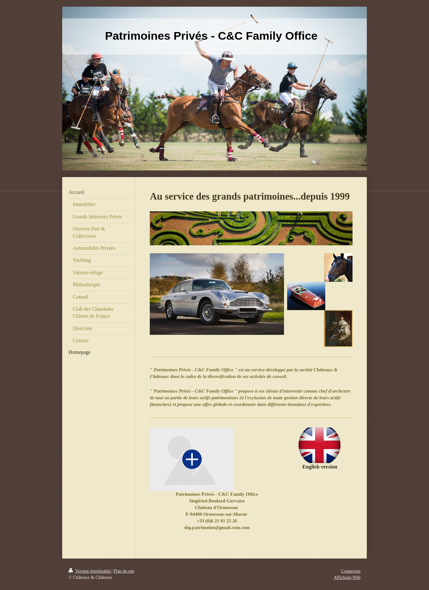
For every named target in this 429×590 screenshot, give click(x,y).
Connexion (350, 571)
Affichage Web (347, 577)
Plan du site (124, 571)
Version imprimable (90, 571)
